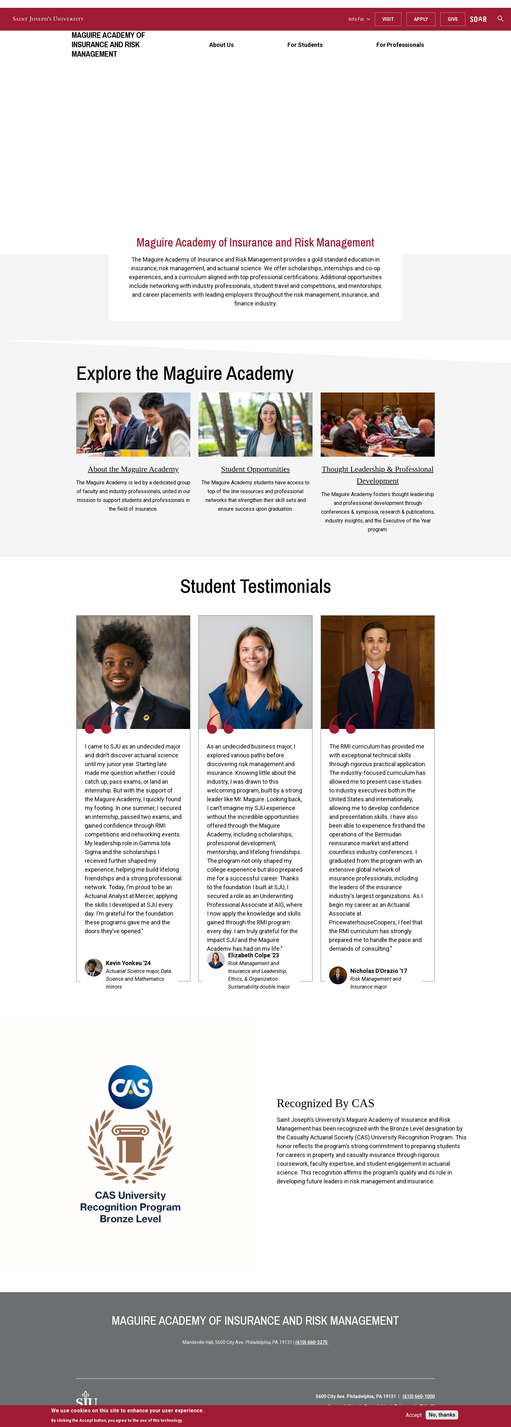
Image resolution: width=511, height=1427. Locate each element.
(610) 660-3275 (311, 1342)
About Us (221, 44)
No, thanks (442, 1415)
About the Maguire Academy (133, 469)
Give (453, 19)
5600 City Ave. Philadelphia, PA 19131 (356, 1396)
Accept (414, 1415)
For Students (305, 44)
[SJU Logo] (86, 1401)
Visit (388, 19)
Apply (421, 19)
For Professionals (400, 44)
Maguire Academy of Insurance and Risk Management (108, 44)
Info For (359, 19)
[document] (127, 1415)
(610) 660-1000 (418, 1396)
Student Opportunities (255, 469)
